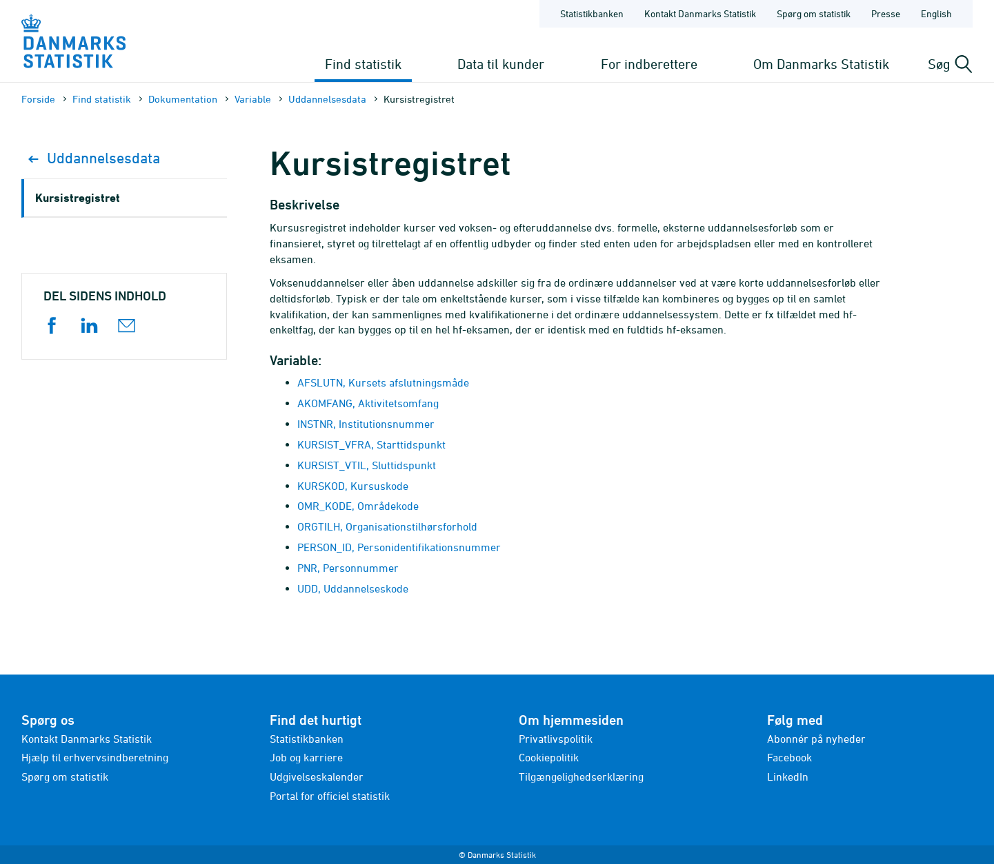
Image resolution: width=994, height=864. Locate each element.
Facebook (789, 757)
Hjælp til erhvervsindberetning (94, 757)
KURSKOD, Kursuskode (352, 486)
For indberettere (649, 64)
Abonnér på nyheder (816, 738)
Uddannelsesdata (327, 99)
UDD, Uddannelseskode (352, 588)
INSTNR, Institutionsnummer (366, 424)
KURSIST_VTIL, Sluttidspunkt (366, 465)
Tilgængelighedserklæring (581, 776)
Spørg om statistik (64, 776)
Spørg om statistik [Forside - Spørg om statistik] (814, 13)
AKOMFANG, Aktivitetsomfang (368, 403)
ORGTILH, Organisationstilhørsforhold (387, 526)
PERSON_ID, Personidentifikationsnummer (399, 547)
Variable (253, 99)
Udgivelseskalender (317, 776)
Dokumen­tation (182, 99)
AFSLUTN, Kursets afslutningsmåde (383, 382)
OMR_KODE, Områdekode (358, 506)
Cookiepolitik (549, 757)
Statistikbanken (592, 13)
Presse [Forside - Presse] (885, 13)
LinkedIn (787, 776)
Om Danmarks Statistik (821, 64)
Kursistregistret (77, 197)
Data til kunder (500, 64)
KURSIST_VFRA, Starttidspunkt (371, 444)
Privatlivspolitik (556, 738)
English (936, 13)
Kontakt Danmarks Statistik (86, 738)
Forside (38, 99)
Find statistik (363, 64)
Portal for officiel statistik (330, 796)
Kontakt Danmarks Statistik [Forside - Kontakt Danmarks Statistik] (700, 13)
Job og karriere (306, 757)
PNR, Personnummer (348, 568)
